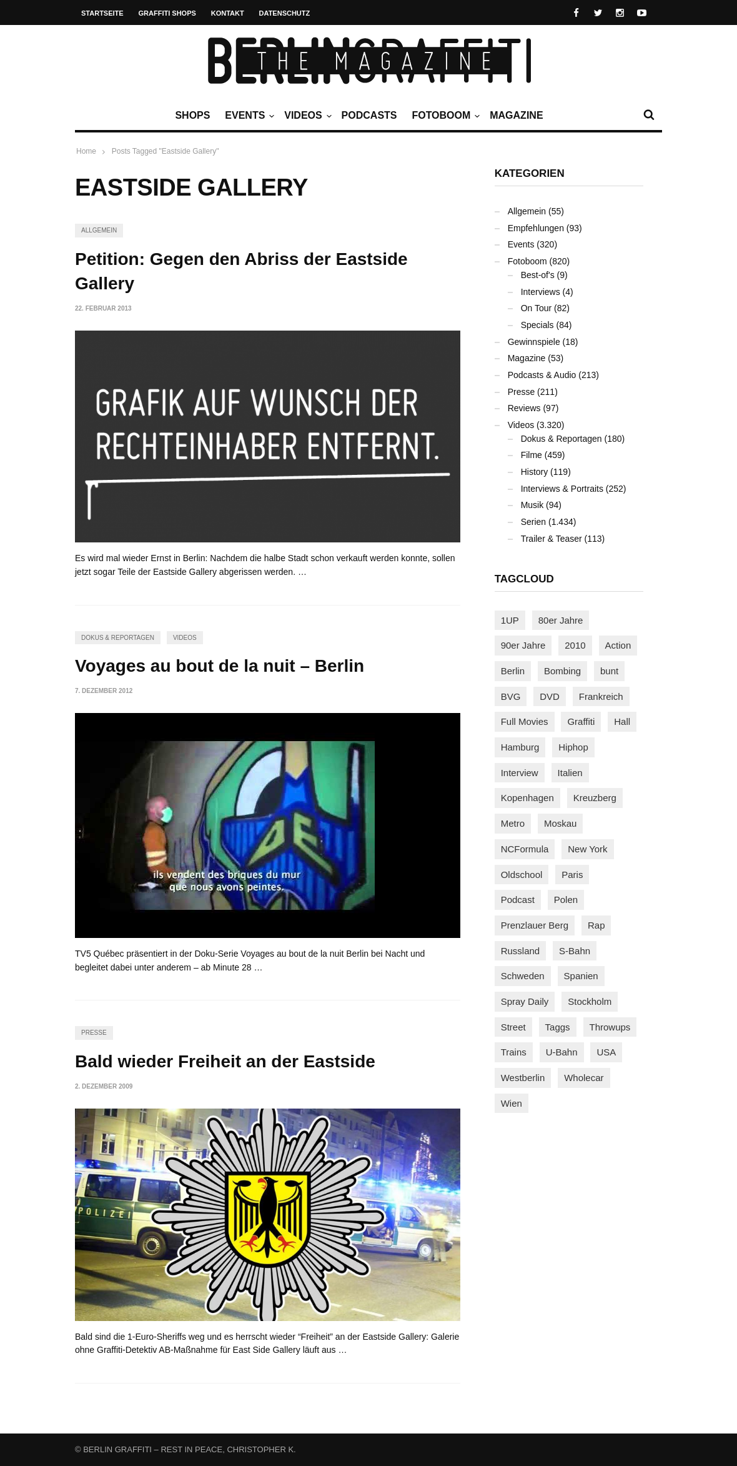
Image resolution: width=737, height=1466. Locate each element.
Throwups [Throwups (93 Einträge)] (610, 1027)
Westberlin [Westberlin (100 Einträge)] (523, 1077)
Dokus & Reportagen (117, 637)
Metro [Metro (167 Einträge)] (513, 823)
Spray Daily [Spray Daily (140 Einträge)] (525, 1001)
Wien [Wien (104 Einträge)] (511, 1103)
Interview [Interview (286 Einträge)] (519, 772)
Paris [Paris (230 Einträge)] (572, 874)
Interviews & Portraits (562, 489)
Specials (537, 325)
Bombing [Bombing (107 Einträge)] (562, 671)
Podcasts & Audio (542, 375)
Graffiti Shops (167, 13)
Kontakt (227, 13)
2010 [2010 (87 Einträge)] (575, 645)
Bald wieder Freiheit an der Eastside (225, 1061)
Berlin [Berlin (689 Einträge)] (513, 671)
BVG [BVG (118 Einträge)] (511, 696)
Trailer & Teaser (551, 539)
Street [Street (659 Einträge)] (513, 1027)
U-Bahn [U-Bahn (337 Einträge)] (562, 1052)
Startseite (102, 13)
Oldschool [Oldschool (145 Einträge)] (522, 874)
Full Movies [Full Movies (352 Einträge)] (524, 721)
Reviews (524, 408)
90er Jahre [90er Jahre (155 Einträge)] (523, 645)
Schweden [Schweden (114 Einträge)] (523, 975)
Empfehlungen (536, 228)
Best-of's (538, 275)
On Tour (536, 308)
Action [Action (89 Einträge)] (618, 645)
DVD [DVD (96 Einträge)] (550, 696)
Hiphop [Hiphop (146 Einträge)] (573, 747)
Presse (94, 1032)
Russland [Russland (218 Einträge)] (520, 950)
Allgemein (99, 230)
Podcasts (369, 115)
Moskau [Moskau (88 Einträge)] (560, 823)
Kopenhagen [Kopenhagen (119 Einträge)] (527, 797)
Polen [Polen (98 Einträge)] (566, 899)
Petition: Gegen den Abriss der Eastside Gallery (241, 271)
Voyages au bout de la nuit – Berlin (219, 666)
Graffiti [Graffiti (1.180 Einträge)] (581, 721)
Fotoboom (444, 115)
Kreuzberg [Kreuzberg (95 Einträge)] (594, 797)
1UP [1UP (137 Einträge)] (510, 620)
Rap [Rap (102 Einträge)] (596, 925)
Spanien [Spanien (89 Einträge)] (581, 975)
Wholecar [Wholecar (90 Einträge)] (583, 1077)
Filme (531, 455)
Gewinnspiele (534, 342)
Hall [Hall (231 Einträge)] (622, 721)
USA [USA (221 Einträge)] (606, 1052)
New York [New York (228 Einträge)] (587, 849)
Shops (192, 115)
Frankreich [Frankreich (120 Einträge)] (601, 696)
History (534, 472)
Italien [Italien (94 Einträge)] (570, 772)
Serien (533, 522)
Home (86, 151)
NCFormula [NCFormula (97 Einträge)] (525, 849)
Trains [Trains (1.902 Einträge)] (514, 1052)
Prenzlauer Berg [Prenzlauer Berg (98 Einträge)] (534, 925)
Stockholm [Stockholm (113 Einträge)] (589, 1001)
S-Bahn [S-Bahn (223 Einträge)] (574, 950)
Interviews (540, 292)
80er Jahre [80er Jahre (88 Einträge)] (560, 620)
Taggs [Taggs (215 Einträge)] (557, 1027)
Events (248, 115)
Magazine (516, 115)
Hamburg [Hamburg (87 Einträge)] (520, 747)
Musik (532, 505)
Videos (306, 115)
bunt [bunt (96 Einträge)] (609, 671)
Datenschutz (284, 13)
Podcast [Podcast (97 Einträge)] (518, 899)
